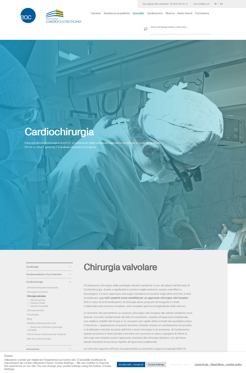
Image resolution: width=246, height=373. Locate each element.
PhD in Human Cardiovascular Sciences (46, 334)
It (215, 4)
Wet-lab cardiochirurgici (39, 338)
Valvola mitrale (37, 303)
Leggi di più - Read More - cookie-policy (218, 364)
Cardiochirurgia (34, 281)
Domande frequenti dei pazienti (42, 287)
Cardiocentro (155, 13)
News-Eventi (184, 13)
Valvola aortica (37, 300)
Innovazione (32, 349)
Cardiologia (32, 266)
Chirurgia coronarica (37, 291)
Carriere (96, 13)
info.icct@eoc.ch (201, 4)
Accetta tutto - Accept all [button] (131, 364)
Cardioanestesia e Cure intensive (44, 274)
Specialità (138, 13)
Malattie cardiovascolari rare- (42, 323)
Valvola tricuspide (39, 306)
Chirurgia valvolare (36, 296)
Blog (29, 318)
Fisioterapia (33, 314)
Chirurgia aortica (35, 310)
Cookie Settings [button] (156, 364)
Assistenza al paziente (117, 13)
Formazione (202, 13)
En (221, 4)
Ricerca (170, 13)
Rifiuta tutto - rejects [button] (180, 364)
